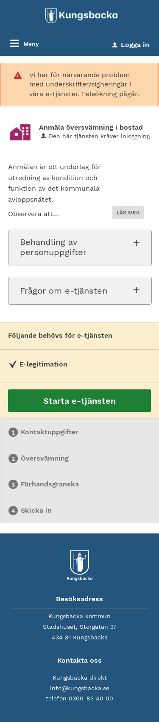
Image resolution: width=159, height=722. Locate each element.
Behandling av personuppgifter (53, 247)
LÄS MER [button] (128, 213)
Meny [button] (31, 43)
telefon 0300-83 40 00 (79, 698)
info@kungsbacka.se (79, 688)
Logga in (130, 45)
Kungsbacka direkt (80, 677)
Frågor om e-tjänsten (63, 291)
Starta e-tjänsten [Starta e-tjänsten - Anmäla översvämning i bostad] (79, 401)
